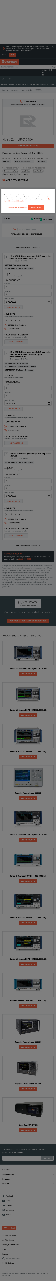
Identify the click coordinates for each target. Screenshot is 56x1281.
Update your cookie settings (17, 207)
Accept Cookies (36, 207)
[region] (28, 201)
